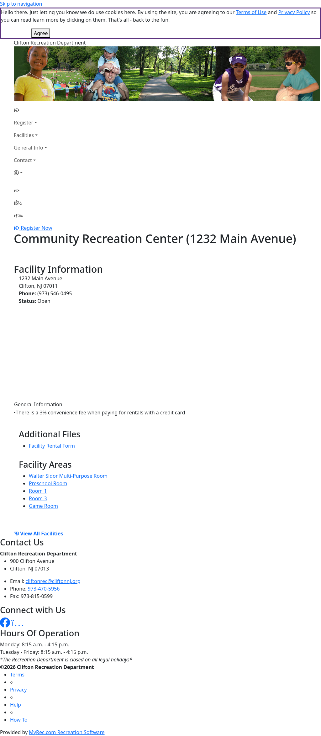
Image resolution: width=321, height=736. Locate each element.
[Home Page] (30, 110)
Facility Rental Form (52, 445)
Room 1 (38, 490)
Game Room (43, 505)
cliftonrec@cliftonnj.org (53, 581)
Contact (23, 160)
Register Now (36, 227)
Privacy (18, 689)
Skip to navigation (21, 3)
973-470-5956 (44, 588)
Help (15, 704)
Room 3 (38, 498)
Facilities (24, 135)
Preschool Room (48, 483)
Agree (41, 33)
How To (18, 719)
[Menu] (18, 215)
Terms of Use (251, 12)
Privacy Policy (294, 12)
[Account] (30, 172)
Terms (17, 674)
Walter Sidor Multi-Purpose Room (68, 475)
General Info (28, 147)
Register (23, 122)
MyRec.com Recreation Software (66, 732)
